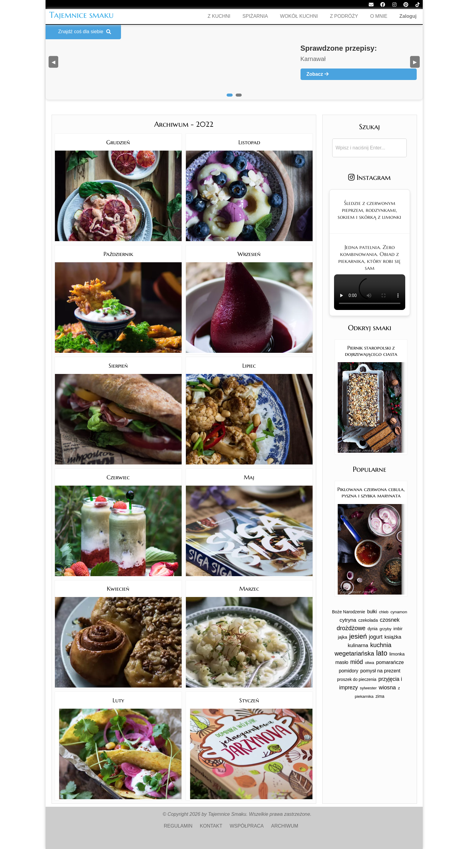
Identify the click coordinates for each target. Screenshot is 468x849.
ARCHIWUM (284, 825)
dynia (372, 628)
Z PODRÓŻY (344, 16)
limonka (397, 654)
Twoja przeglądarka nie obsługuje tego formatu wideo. (369, 292)
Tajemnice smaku (81, 15)
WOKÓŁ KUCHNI (299, 16)
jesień (358, 636)
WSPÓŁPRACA (247, 825)
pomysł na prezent (380, 670)
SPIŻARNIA (255, 16)
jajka (342, 637)
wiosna (387, 687)
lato (381, 653)
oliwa (369, 662)
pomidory (348, 670)
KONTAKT (211, 825)
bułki (372, 611)
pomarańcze (390, 662)
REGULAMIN (178, 825)
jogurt (376, 637)
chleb (384, 612)
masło (341, 662)
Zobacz (318, 74)
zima (379, 696)
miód (356, 662)
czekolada (368, 620)
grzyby (385, 629)
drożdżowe (351, 628)
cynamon (398, 612)
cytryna (347, 620)
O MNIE (378, 16)
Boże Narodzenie (348, 611)
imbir (398, 628)
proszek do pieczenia (356, 679)
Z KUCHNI (219, 16)
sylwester (368, 688)
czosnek (390, 620)
